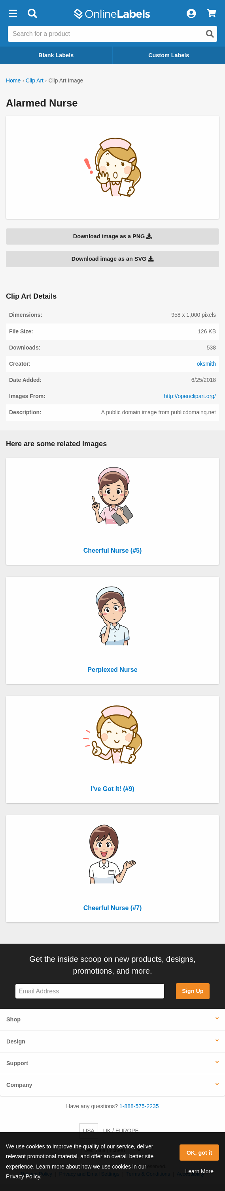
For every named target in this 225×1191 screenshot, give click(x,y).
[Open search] (210, 34)
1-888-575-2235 (139, 1106)
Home (13, 80)
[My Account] (191, 14)
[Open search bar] (32, 14)
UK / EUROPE (121, 1130)
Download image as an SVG (113, 259)
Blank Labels (56, 55)
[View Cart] (211, 13)
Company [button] (19, 1085)
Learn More (199, 1171)
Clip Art (34, 80)
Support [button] (17, 1063)
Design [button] (15, 1041)
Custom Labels (168, 55)
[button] (12, 14)
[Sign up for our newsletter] (89, 991)
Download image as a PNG (112, 236)
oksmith (206, 364)
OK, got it (199, 1153)
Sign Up (192, 991)
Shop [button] (13, 1019)
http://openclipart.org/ (190, 396)
